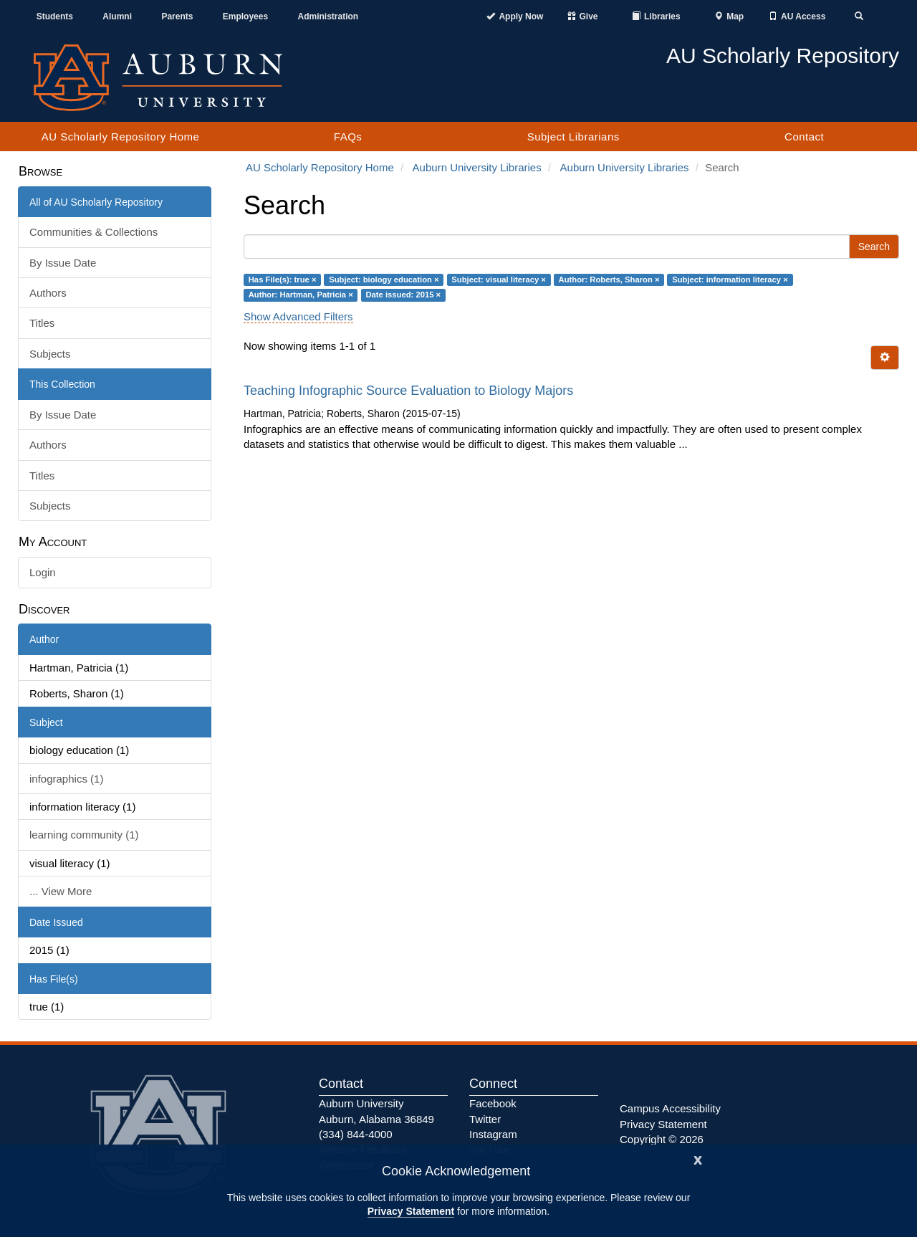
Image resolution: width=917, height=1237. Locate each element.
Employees (245, 16)
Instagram (493, 1134)
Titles (41, 323)
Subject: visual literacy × (498, 279)
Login (42, 572)
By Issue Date (62, 263)
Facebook (493, 1103)
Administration (327, 16)
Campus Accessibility (670, 1108)
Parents (177, 16)
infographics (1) (66, 779)
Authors (48, 293)
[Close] (697, 1158)
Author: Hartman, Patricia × (301, 294)
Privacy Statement (411, 1211)
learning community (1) (84, 834)
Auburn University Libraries (477, 167)
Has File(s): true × (283, 279)
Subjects (50, 354)
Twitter (485, 1119)
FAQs (348, 136)
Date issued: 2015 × (403, 294)
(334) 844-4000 (356, 1134)
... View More (60, 891)
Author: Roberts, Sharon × (609, 279)
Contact (804, 136)
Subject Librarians (573, 136)
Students (55, 16)
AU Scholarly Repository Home (121, 136)
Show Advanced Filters (298, 316)
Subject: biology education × (383, 279)
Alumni (117, 16)
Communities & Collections (93, 232)
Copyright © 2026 (662, 1139)
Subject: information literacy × (730, 279)
